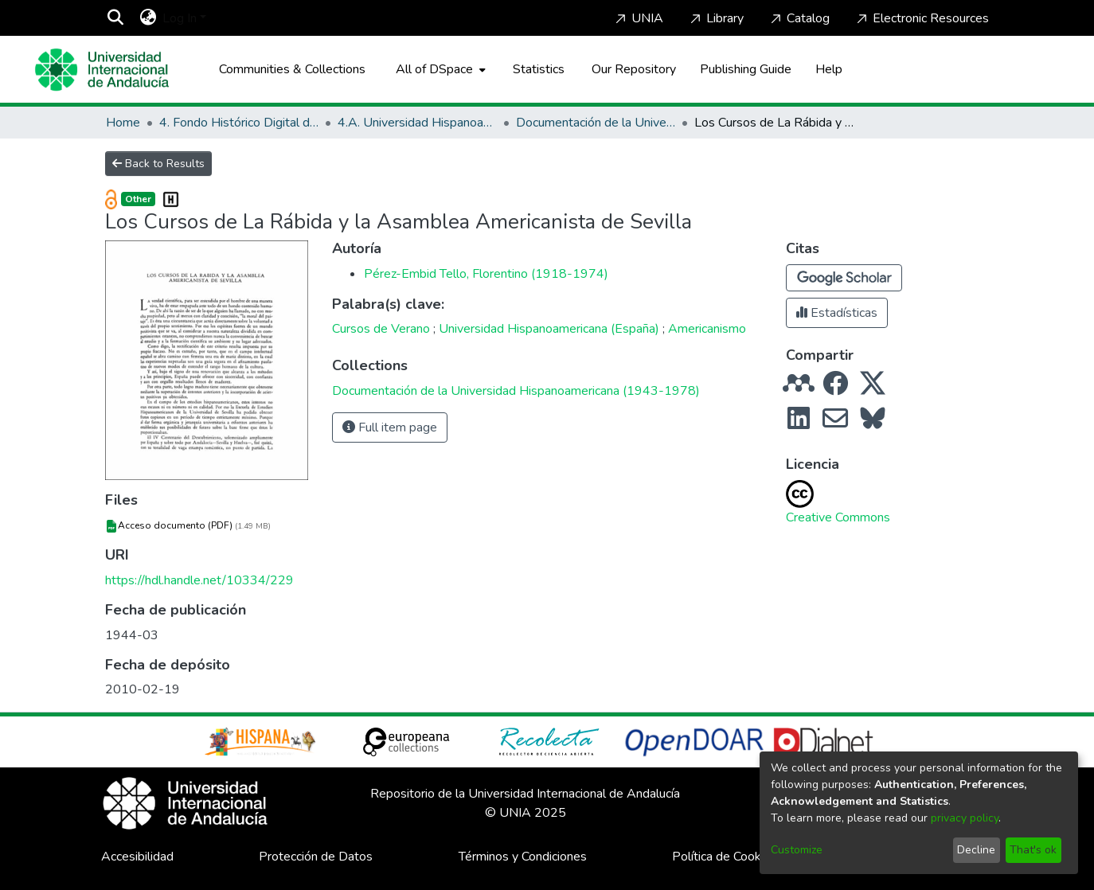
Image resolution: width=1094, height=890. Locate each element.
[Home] (101, 69)
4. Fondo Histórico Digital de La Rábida (238, 122)
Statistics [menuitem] (539, 69)
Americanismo (707, 329)
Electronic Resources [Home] (921, 18)
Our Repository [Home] (634, 69)
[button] (844, 277)
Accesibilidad (137, 856)
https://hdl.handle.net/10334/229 (199, 580)
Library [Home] (715, 18)
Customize (796, 849)
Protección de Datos (316, 856)
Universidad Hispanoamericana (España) (549, 329)
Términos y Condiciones (523, 856)
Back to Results (158, 163)
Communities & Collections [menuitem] (292, 69)
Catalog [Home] (799, 18)
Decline (976, 849)
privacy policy (964, 818)
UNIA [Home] (637, 18)
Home (123, 122)
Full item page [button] (389, 427)
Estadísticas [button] (836, 313)
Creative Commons (838, 517)
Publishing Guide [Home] (745, 69)
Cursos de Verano (381, 329)
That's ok (1033, 849)
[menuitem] (148, 18)
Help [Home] (828, 69)
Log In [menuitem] (179, 18)
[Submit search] (115, 18)
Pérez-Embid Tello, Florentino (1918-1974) (486, 274)
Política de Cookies (724, 856)
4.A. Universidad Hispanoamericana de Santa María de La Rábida (417, 122)
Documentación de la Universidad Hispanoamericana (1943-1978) (595, 122)
